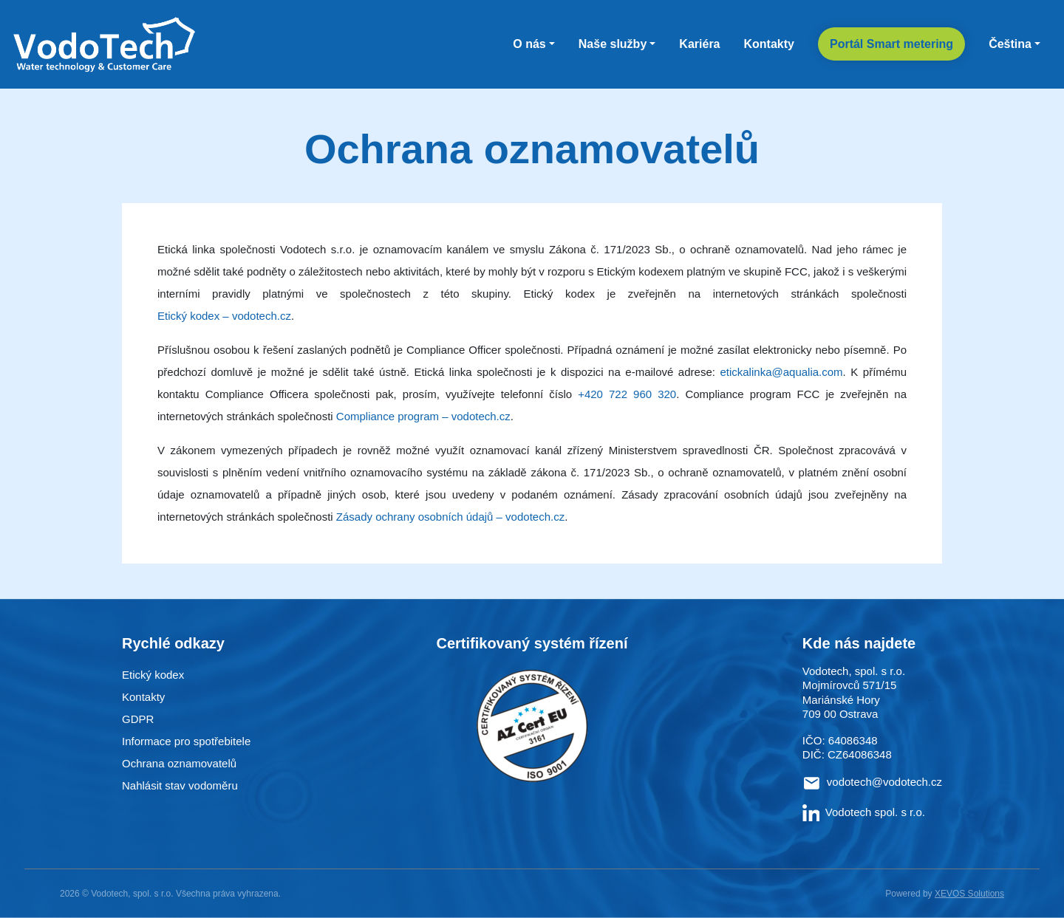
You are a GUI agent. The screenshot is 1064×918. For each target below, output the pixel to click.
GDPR (138, 719)
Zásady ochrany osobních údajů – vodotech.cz (450, 516)
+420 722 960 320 (627, 394)
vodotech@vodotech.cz (884, 781)
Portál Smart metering (891, 44)
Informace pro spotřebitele (186, 741)
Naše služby (613, 44)
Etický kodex (153, 674)
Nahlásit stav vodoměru (180, 785)
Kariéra (699, 44)
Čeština (1010, 44)
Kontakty (769, 44)
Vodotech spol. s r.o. (863, 812)
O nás (529, 44)
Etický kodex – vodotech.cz (224, 315)
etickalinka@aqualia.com (781, 372)
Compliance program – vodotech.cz (423, 416)
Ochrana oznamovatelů (179, 763)
